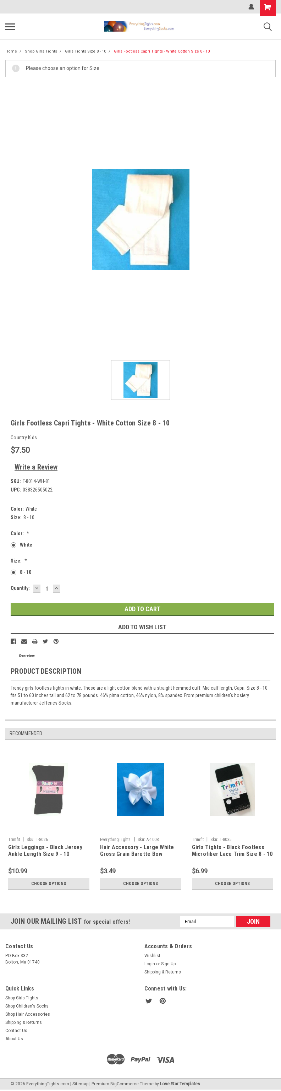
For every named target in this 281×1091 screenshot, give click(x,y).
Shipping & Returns (162, 972)
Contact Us (16, 1030)
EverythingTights (115, 839)
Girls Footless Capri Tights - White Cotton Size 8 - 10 (162, 51)
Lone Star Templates (180, 1083)
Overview (27, 655)
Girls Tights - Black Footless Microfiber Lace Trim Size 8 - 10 (232, 851)
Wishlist (152, 955)
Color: (20, 533)
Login (149, 963)
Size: (19, 561)
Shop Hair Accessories (27, 1014)
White (26, 545)
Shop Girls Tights (41, 51)
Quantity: (20, 588)
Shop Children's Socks (27, 1006)
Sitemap (80, 1083)
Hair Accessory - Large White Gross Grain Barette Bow (137, 851)
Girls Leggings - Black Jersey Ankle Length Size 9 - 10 (45, 851)
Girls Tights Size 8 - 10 (85, 51)
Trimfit (14, 839)
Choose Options (48, 883)
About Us (14, 1038)
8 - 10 (25, 572)
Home (11, 51)
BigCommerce (124, 1083)
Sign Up (168, 963)
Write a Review (36, 467)
